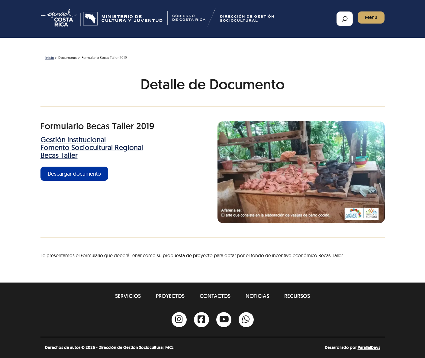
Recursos (297, 295)
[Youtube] (223, 319)
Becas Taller (59, 155)
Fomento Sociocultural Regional (91, 147)
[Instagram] (179, 319)
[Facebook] (201, 319)
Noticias (257, 295)
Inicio (49, 57)
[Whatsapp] (246, 319)
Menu (371, 17)
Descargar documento (74, 173)
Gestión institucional (73, 139)
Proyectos (170, 295)
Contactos (215, 295)
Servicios (128, 295)
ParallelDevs (369, 347)
